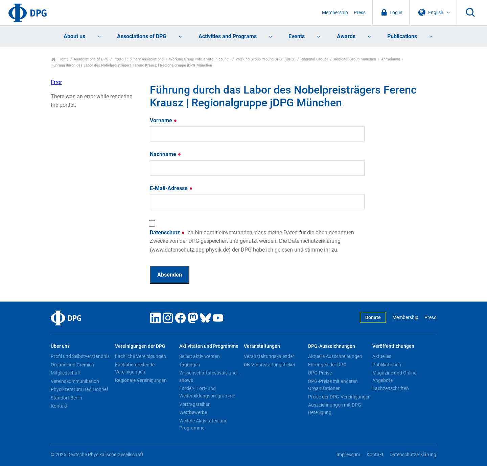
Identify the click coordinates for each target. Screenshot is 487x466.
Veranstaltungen (262, 346)
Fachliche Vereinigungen (140, 356)
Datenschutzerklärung (413, 455)
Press (360, 13)
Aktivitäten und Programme (208, 346)
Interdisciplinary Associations (139, 59)
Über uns (60, 346)
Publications (402, 36)
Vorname (163, 120)
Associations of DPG (141, 36)
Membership (335, 13)
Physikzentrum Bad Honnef (79, 389)
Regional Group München (355, 59)
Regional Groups (314, 59)
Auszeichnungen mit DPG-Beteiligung (335, 408)
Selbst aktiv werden (199, 356)
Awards (346, 36)
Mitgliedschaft (66, 373)
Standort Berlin (66, 397)
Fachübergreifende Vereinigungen (135, 368)
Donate (373, 317)
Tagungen (189, 364)
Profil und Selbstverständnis (80, 356)
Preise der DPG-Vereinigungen (339, 396)
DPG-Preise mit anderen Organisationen (333, 385)
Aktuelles (381, 356)
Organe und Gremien (72, 364)
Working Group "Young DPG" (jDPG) (266, 59)
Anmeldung (390, 59)
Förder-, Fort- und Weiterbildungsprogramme (207, 392)
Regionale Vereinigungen (141, 380)
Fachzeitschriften (390, 388)
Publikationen (386, 364)
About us (74, 36)
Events (296, 36)
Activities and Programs (228, 36)
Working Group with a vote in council (200, 59)
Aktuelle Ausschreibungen (335, 356)
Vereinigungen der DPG (140, 346)
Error (56, 82)
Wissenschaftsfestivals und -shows (209, 376)
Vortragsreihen (195, 404)
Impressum (348, 455)
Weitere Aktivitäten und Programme (203, 424)
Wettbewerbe (193, 412)
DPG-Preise (320, 373)
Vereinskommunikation (75, 381)
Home (60, 59)
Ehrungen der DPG (327, 364)
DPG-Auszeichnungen (331, 346)
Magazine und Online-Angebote (395, 376)
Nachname (165, 154)
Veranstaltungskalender (269, 356)
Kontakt (59, 406)
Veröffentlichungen (393, 346)
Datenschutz (252, 241)
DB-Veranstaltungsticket (269, 364)
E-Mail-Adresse (171, 188)
